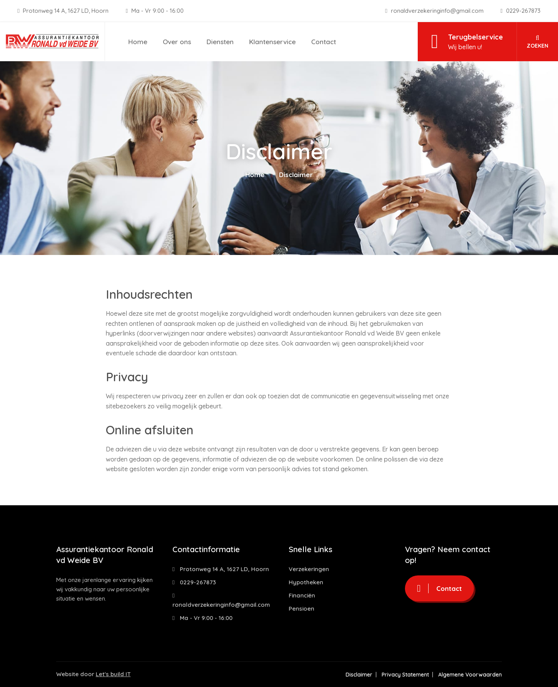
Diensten (220, 42)
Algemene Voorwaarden (470, 674)
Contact (323, 42)
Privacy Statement (405, 674)
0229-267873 (521, 10)
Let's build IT (113, 674)
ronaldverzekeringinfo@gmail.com (435, 10)
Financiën (302, 595)
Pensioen (301, 608)
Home (137, 42)
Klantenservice (272, 42)
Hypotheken (306, 582)
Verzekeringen (309, 569)
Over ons (177, 42)
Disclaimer (359, 674)
